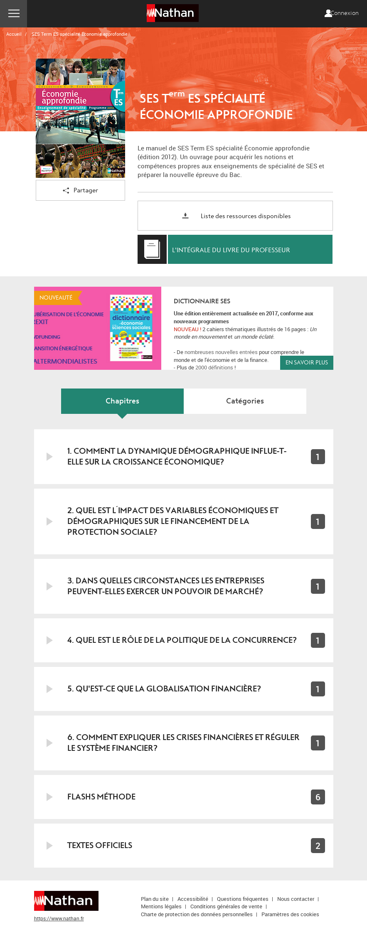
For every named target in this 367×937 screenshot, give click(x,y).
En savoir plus (307, 362)
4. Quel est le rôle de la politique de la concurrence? (182, 640)
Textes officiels (99, 845)
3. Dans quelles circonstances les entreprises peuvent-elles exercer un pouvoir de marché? (165, 586)
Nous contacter (295, 899)
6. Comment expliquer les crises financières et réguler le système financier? (183, 743)
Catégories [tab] (245, 401)
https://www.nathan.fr (59, 918)
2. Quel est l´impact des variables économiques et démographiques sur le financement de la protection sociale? (172, 521)
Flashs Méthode (101, 797)
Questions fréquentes (242, 899)
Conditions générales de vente (226, 906)
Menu (13, 13)
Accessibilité (192, 899)
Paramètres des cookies (290, 914)
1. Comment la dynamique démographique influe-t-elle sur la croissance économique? (176, 456)
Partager (80, 191)
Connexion (344, 13)
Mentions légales (161, 906)
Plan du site (155, 899)
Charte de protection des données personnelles (197, 914)
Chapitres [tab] (122, 401)
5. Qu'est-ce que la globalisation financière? (164, 689)
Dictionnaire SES (202, 301)
